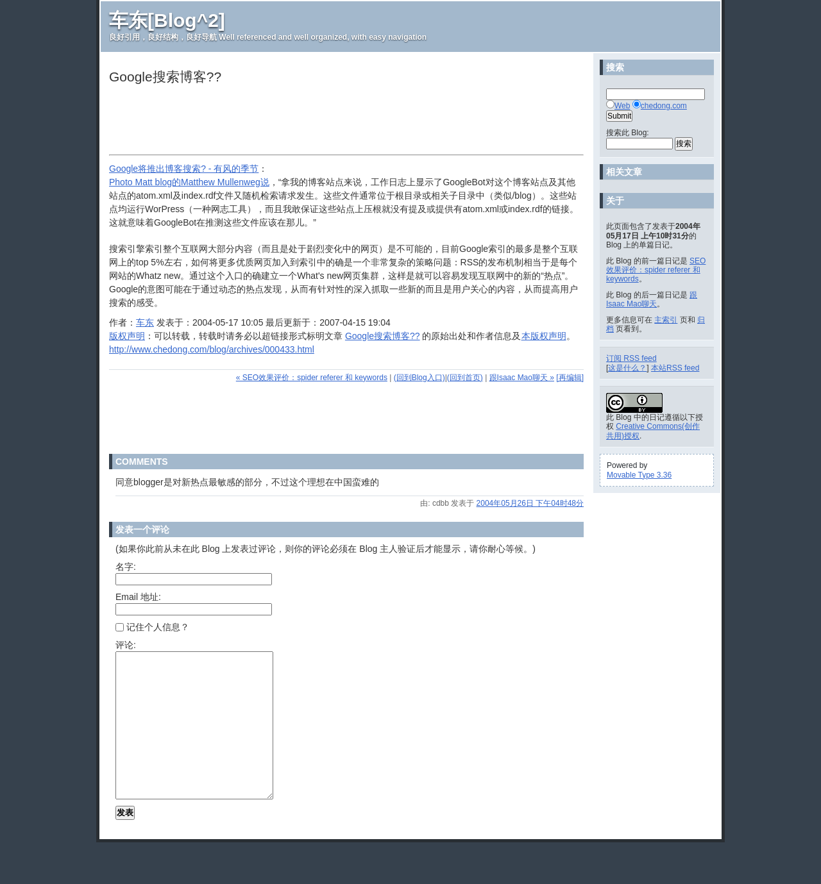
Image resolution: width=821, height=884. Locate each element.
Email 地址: (138, 597)
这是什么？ (627, 367)
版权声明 (127, 336)
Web (622, 105)
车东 (145, 322)
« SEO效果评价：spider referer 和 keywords (311, 377)
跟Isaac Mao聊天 (651, 299)
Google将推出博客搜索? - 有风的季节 (183, 168)
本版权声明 (543, 336)
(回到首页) (465, 377)
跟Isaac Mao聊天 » (521, 377)
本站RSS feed (675, 367)
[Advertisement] (342, 121)
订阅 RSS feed (631, 358)
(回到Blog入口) (419, 377)
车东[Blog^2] (167, 20)
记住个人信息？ (152, 627)
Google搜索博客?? (382, 336)
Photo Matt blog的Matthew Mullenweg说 (189, 182)
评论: (125, 645)
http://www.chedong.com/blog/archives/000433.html (211, 349)
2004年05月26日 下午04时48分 (530, 503)
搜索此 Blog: (627, 132)
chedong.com (664, 105)
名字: (125, 567)
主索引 (665, 319)
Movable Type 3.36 (639, 475)
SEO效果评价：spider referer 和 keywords (656, 270)
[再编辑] (570, 377)
